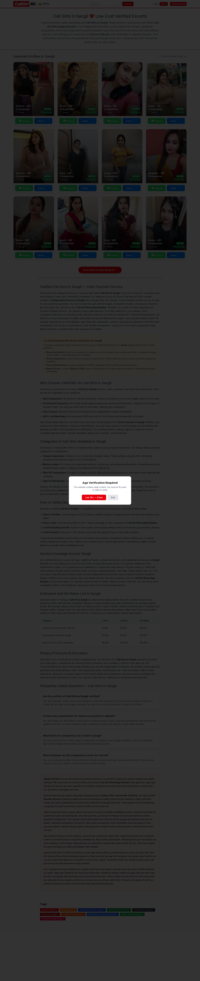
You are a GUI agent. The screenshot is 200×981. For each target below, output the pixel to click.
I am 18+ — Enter (94, 497)
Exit (113, 497)
